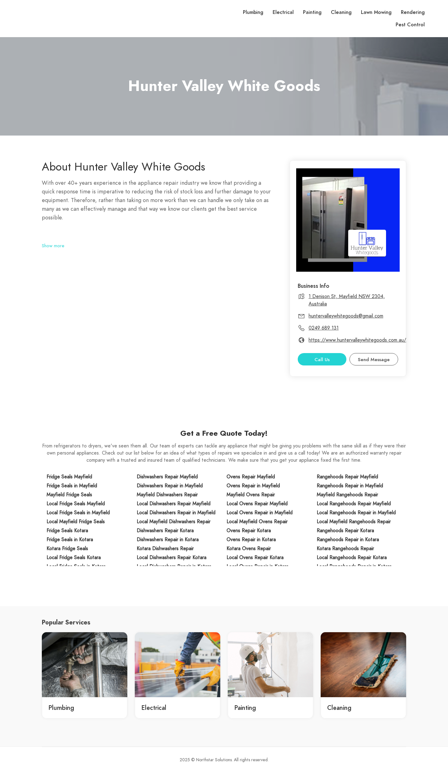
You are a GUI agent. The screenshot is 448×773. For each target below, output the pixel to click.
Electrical (283, 12)
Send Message (374, 359)
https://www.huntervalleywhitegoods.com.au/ (357, 340)
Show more (53, 246)
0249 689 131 (324, 328)
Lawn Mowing (376, 12)
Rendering (413, 12)
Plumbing (253, 12)
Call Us (322, 359)
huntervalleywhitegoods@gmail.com (346, 316)
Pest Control (410, 24)
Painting (312, 12)
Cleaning (341, 12)
